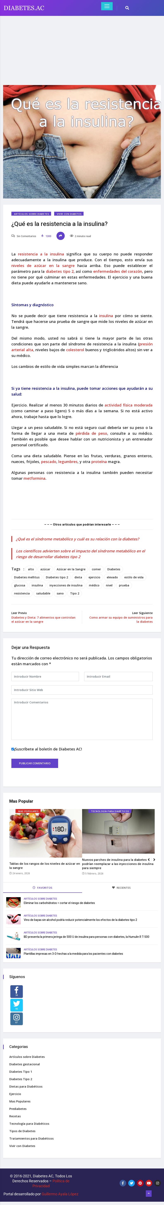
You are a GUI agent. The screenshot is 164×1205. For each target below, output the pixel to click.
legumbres (68, 461)
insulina (107, 315)
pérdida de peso (91, 433)
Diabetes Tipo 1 (20, 1072)
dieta (78, 577)
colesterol (75, 349)
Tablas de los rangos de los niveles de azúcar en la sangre (44, 865)
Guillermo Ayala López (60, 1194)
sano (60, 593)
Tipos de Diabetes (22, 1131)
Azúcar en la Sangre (71, 569)
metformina (34, 478)
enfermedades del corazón (117, 271)
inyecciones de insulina (66, 585)
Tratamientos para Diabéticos (31, 1138)
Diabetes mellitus (27, 577)
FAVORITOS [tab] (42, 888)
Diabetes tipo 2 (57, 577)
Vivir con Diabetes (69, 213)
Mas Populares (28, 811)
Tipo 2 (74, 593)
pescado (48, 461)
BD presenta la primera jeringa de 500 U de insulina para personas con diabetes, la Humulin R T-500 (86, 937)
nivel (109, 585)
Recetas (15, 1116)
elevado (112, 577)
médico (94, 585)
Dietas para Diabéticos (25, 1086)
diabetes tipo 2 (59, 271)
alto (31, 569)
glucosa (19, 585)
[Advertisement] (82, 48)
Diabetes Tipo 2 (20, 1079)
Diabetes (113, 569)
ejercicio (94, 577)
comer (96, 569)
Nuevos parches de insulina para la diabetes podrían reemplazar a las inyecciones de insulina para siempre (117, 864)
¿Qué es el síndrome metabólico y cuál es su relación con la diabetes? (77, 538)
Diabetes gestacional (24, 1064)
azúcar (45, 569)
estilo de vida (134, 577)
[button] (156, 861)
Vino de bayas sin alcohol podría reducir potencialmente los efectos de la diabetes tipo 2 (80, 920)
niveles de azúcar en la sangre (43, 265)
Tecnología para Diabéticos (110, 811)
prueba (124, 585)
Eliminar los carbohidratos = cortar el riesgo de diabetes (59, 903)
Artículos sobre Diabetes (31, 213)
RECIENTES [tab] (121, 888)
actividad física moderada (129, 405)
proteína (99, 461)
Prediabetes (17, 1109)
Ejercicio (15, 1094)
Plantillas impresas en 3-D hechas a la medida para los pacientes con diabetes (73, 954)
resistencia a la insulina (41, 254)
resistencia (22, 593)
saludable (43, 593)
